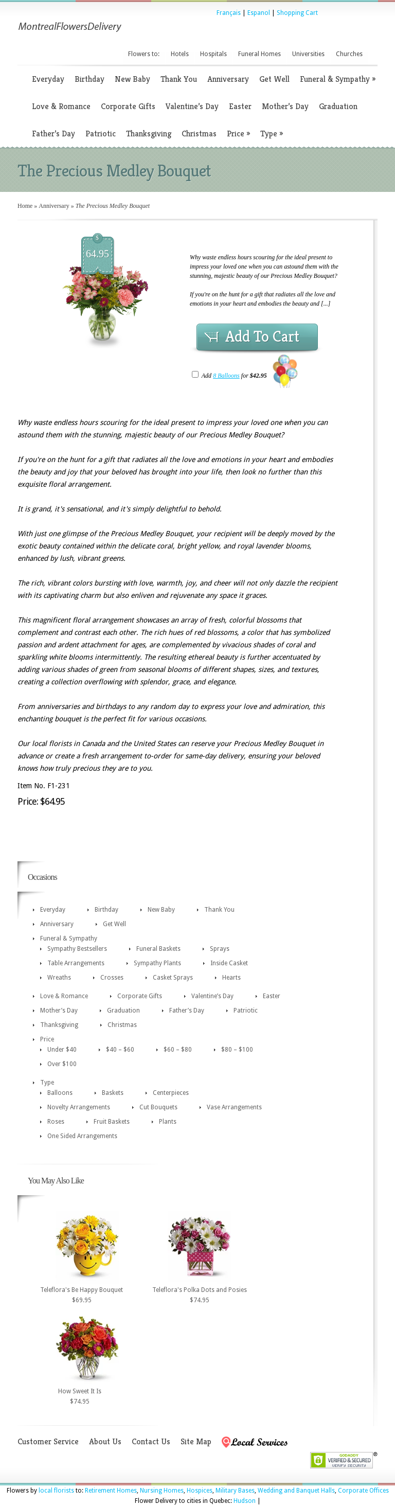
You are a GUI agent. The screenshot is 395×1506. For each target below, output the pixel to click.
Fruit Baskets (112, 1121)
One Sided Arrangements (82, 1136)
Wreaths (59, 977)
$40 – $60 (120, 1049)
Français (229, 12)
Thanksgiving (148, 133)
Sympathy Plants (157, 963)
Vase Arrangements (234, 1107)
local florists (56, 1490)
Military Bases (235, 1490)
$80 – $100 (237, 1049)
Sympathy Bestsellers (77, 948)
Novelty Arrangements (78, 1107)
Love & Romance (61, 106)
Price (238, 133)
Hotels (180, 54)
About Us (105, 1441)
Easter (240, 106)
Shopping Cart (297, 12)
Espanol (258, 12)
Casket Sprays (173, 977)
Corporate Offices (363, 1490)
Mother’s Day (285, 106)
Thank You (178, 79)
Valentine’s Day (192, 106)
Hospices (199, 1490)
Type (271, 133)
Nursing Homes (162, 1490)
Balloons (60, 1092)
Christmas (199, 133)
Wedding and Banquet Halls (296, 1490)
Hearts (231, 977)
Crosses (111, 977)
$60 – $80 (178, 1049)
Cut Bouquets (158, 1107)
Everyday (48, 79)
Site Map (196, 1441)
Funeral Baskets (158, 948)
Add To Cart (262, 336)
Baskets (112, 1092)
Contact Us (151, 1441)
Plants (167, 1121)
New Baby (132, 79)
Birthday (89, 79)
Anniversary (228, 79)
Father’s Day (53, 133)
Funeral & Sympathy (337, 79)
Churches (349, 54)
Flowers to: (143, 54)
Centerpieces (171, 1092)
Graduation (338, 106)
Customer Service (48, 1441)
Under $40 (62, 1049)
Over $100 (62, 1064)
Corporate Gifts (128, 106)
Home (24, 205)
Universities (308, 54)
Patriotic (100, 133)
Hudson (245, 1500)
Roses (55, 1121)
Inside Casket (229, 963)
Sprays (219, 948)
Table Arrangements (75, 963)
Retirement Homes (111, 1490)
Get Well (274, 79)
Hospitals (213, 54)
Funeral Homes (259, 54)
